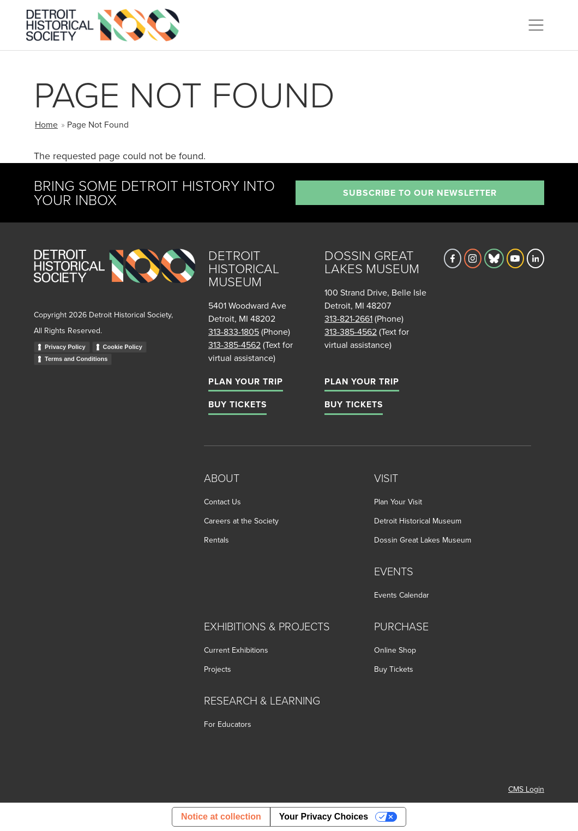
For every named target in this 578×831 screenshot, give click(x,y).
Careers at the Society (241, 520)
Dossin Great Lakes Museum (422, 539)
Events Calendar (401, 594)
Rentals (216, 539)
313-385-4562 (234, 345)
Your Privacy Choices (323, 816)
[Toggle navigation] (536, 25)
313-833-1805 (233, 332)
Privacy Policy (65, 347)
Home (46, 124)
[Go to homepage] (114, 278)
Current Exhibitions (236, 650)
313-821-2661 (348, 318)
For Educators (227, 724)
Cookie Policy (122, 347)
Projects (217, 669)
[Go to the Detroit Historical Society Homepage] (107, 23)
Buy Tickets (237, 404)
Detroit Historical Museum (417, 520)
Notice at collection (221, 816)
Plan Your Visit (398, 501)
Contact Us (222, 501)
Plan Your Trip (245, 381)
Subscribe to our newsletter (420, 192)
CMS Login (526, 789)
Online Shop (395, 650)
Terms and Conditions (76, 359)
